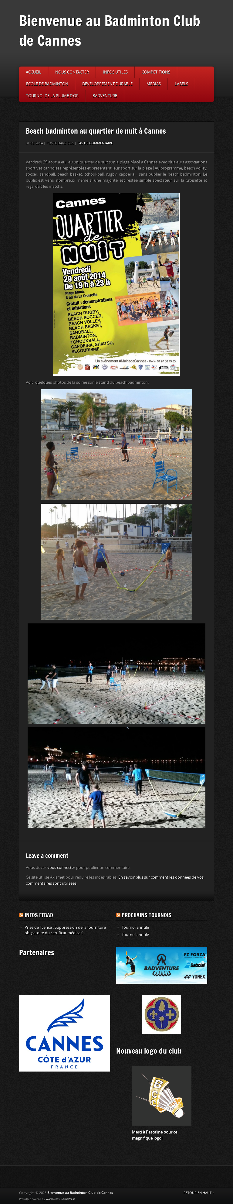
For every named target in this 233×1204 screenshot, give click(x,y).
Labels (181, 84)
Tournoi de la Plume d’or (52, 96)
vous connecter (61, 867)
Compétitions (156, 72)
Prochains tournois (146, 915)
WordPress (52, 1199)
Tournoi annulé (135, 927)
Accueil (33, 72)
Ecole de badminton (47, 84)
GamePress (68, 1199)
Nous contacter (72, 72)
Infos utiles (115, 72)
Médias (154, 84)
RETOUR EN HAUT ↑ (199, 1193)
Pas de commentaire (95, 143)
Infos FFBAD (39, 915)
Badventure (105, 96)
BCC (70, 143)
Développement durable (107, 84)
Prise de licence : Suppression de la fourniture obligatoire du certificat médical (65, 930)
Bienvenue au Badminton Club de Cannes (109, 30)
